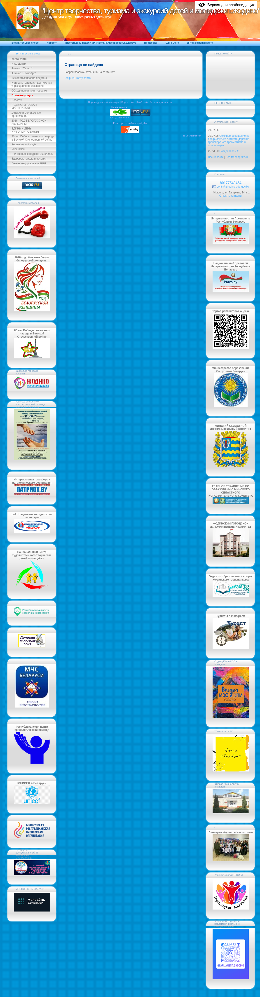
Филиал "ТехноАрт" (24, 73)
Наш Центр (19, 63)
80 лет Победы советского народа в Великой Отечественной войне (33, 138)
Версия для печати (161, 102)
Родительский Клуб (24, 144)
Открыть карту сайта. (78, 78)
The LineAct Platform (191, 136)
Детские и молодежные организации (26, 114)
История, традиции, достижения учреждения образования (32, 84)
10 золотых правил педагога (29, 78)
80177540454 (230, 183)
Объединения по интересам (29, 90)
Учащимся (18, 149)
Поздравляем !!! (229, 151)
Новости (17, 100)
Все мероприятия (237, 157)
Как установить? (119, 117)
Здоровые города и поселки (29, 158)
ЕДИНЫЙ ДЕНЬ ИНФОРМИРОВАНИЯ (25, 130)
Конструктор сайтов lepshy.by (130, 123)
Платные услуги (22, 95)
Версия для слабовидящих (103, 102)
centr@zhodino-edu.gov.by (233, 186)
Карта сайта (19, 59)
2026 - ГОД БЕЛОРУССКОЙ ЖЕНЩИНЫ (29, 122)
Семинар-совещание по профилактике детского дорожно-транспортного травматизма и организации (229, 140)
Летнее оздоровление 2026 (29, 163)
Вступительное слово (28, 53)
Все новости (215, 157)
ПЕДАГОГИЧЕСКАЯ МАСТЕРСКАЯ (24, 106)
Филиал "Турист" (22, 68)
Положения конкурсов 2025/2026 (32, 153)
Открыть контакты (230, 195)
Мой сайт (142, 102)
